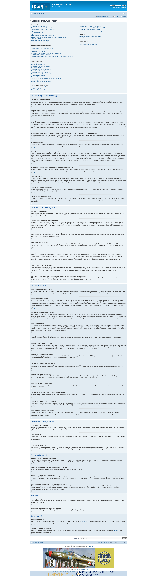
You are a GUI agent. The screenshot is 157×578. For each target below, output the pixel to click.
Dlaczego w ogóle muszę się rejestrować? (41, 27)
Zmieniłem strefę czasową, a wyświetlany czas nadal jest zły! (46, 50)
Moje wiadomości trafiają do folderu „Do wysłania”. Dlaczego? (94, 27)
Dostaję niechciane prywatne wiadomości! (89, 29)
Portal (99, 16)
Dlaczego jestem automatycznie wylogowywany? (43, 29)
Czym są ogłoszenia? (36, 88)
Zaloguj (124, 16)
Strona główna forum (38, 13)
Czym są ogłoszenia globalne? (38, 86)
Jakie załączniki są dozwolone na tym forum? (90, 36)
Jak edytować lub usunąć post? (38, 64)
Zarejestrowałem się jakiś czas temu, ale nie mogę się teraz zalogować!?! (49, 37)
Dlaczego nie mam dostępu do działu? (40, 72)
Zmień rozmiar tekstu (124, 13)
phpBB (73, 545)
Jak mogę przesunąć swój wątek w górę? (41, 81)
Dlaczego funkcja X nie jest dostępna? (88, 44)
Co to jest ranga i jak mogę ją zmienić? (40, 54)
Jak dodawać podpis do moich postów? (40, 66)
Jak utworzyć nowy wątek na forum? (40, 63)
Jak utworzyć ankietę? (36, 67)
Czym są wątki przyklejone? (38, 89)
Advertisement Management (82, 569)
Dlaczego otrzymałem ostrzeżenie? (39, 75)
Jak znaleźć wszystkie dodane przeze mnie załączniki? (92, 37)
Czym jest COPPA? (36, 38)
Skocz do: (76, 538)
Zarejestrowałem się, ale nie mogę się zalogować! (43, 35)
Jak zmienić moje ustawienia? (38, 47)
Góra (34, 106)
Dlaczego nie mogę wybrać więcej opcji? (41, 69)
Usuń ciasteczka (105, 542)
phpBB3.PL (90, 546)
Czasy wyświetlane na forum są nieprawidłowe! (42, 48)
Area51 (116, 530)
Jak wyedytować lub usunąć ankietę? (40, 70)
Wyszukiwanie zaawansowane (118, 7)
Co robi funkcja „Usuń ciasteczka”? (39, 41)
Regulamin (105, 16)
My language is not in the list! (38, 51)
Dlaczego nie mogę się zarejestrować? (40, 40)
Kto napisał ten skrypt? (85, 43)
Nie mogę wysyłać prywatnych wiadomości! (90, 26)
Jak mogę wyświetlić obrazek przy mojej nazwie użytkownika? (46, 53)
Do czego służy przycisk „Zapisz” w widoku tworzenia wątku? (46, 78)
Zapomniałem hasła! (36, 34)
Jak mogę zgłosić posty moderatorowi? (40, 76)
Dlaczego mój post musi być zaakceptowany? (42, 80)
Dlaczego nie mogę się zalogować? (39, 26)
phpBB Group (85, 521)
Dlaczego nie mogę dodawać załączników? (41, 73)
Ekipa (98, 542)
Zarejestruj (117, 16)
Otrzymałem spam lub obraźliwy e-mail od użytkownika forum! (94, 31)
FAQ (111, 16)
